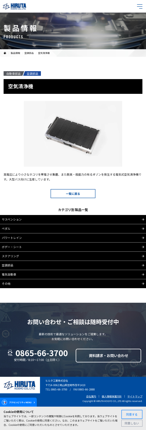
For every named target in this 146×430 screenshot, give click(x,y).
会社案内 (91, 396)
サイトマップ (134, 396)
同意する (132, 414)
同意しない (132, 423)
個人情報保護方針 (112, 396)
